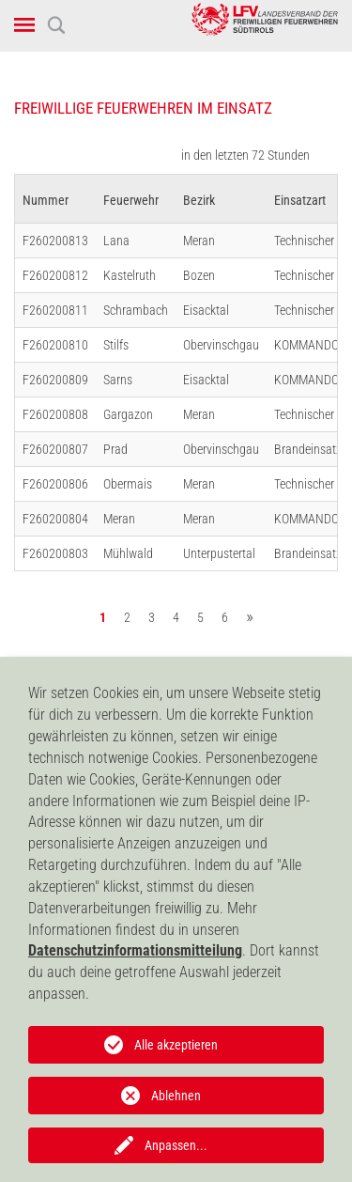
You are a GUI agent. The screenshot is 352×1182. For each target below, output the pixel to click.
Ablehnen (176, 1095)
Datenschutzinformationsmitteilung (135, 950)
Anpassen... (176, 1145)
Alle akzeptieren (176, 1044)
